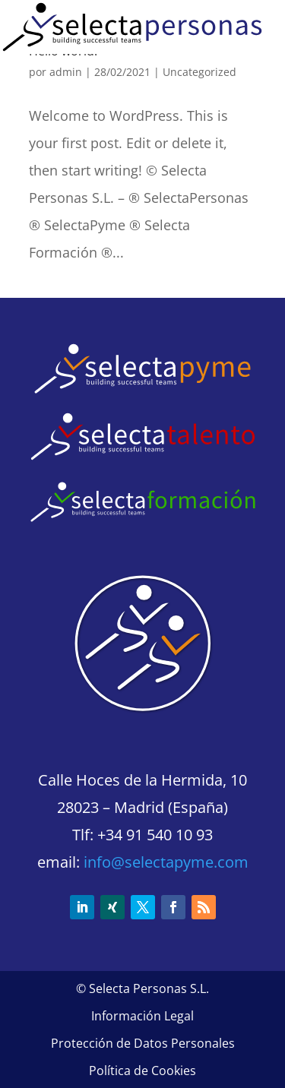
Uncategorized (199, 72)
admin (65, 72)
